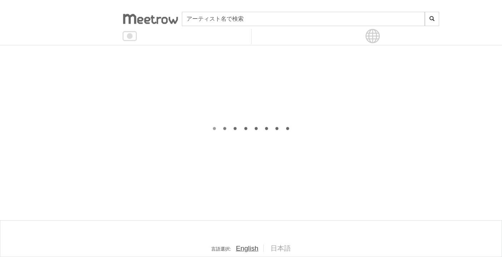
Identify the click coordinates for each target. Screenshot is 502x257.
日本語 (280, 248)
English (247, 248)
